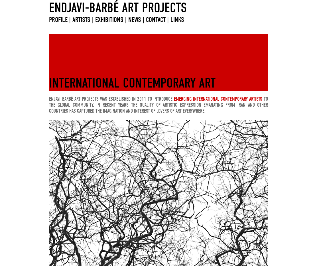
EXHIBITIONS (109, 20)
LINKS (176, 20)
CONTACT (156, 20)
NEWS (134, 20)
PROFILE (58, 20)
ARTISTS (81, 20)
